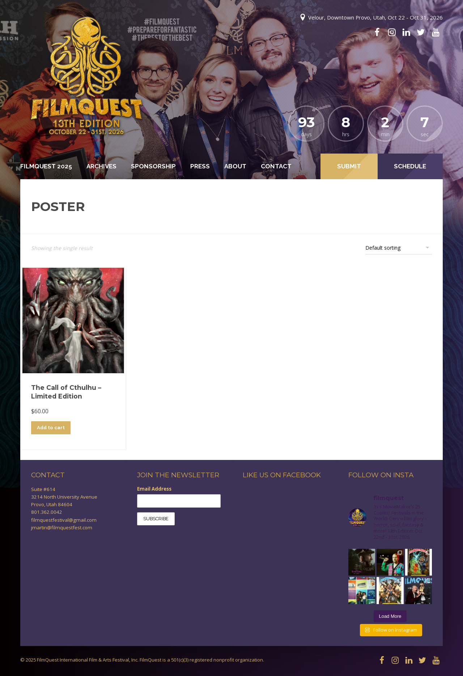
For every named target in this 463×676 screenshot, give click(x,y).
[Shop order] (398, 247)
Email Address (154, 489)
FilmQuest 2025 (46, 166)
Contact (276, 166)
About (235, 166)
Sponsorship (153, 166)
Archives (101, 166)
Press (200, 166)
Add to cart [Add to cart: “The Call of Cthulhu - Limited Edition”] (51, 427)
